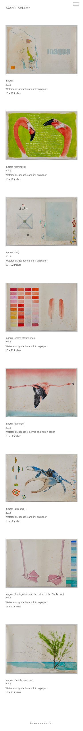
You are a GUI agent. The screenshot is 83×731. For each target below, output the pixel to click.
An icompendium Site (41, 723)
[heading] (18, 7)
